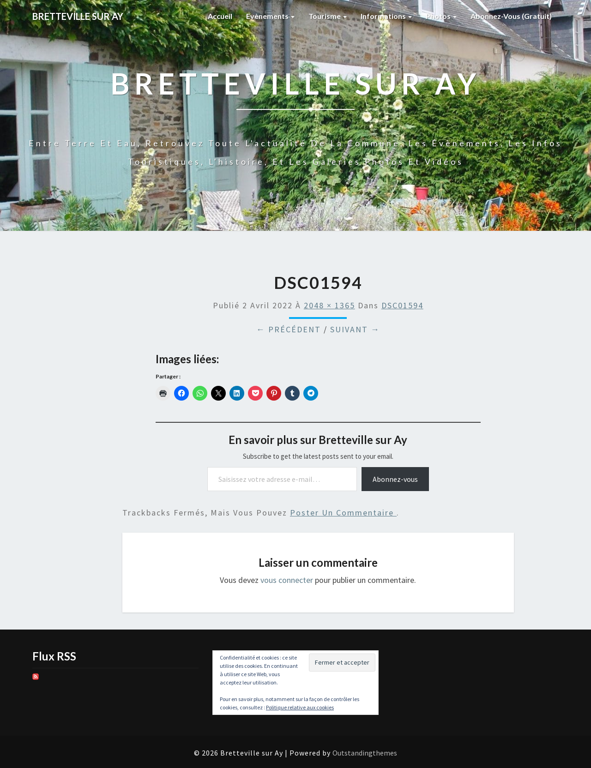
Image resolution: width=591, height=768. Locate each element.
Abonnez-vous (395, 479)
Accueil (220, 16)
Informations (386, 16)
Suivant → (355, 329)
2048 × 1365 (329, 305)
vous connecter (286, 580)
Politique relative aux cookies (300, 707)
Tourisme (327, 16)
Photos (441, 16)
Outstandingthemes (364, 752)
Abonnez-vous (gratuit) (511, 16)
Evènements (270, 16)
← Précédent (288, 329)
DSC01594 (402, 305)
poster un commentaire (343, 512)
